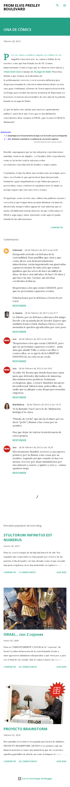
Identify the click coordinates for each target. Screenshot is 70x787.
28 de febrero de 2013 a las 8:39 (41, 250)
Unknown (17, 250)
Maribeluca (18, 404)
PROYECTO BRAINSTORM (25, 728)
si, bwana (17, 313)
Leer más (61, 572)
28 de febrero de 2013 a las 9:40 (35, 339)
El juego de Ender (42, 71)
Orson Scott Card (12, 71)
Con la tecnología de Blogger (35, 778)
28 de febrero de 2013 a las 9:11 (41, 313)
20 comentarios (28, 666)
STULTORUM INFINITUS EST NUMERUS (28, 537)
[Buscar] (57, 5)
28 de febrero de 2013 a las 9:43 (35, 368)
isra (14, 339)
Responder (19, 305)
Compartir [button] (57, 227)
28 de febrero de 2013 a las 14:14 (44, 404)
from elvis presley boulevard (22, 7)
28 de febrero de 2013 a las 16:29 (36, 447)
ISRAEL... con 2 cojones (23, 634)
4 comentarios (27, 572)
